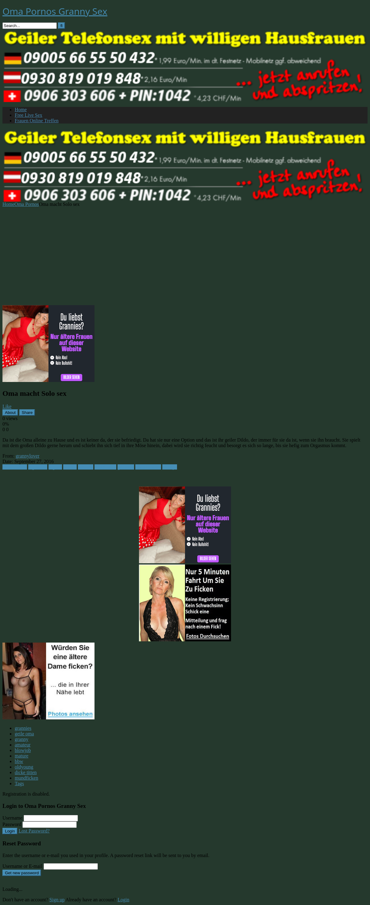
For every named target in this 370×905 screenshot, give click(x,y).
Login (10, 831)
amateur (23, 744)
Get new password (22, 873)
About (10, 412)
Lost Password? (34, 830)
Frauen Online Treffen (37, 120)
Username (12, 817)
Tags (19, 783)
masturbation (148, 467)
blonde (70, 467)
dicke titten (105, 467)
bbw (19, 761)
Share (27, 412)
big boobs (38, 467)
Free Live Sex (28, 115)
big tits (55, 467)
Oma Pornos (26, 204)
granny (21, 739)
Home (21, 109)
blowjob (23, 750)
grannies (126, 467)
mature (21, 755)
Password (11, 824)
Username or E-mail (22, 866)
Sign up (56, 899)
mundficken (26, 778)
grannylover (27, 455)
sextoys (169, 467)
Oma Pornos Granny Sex (54, 11)
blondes (85, 467)
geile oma (24, 733)
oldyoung (24, 766)
